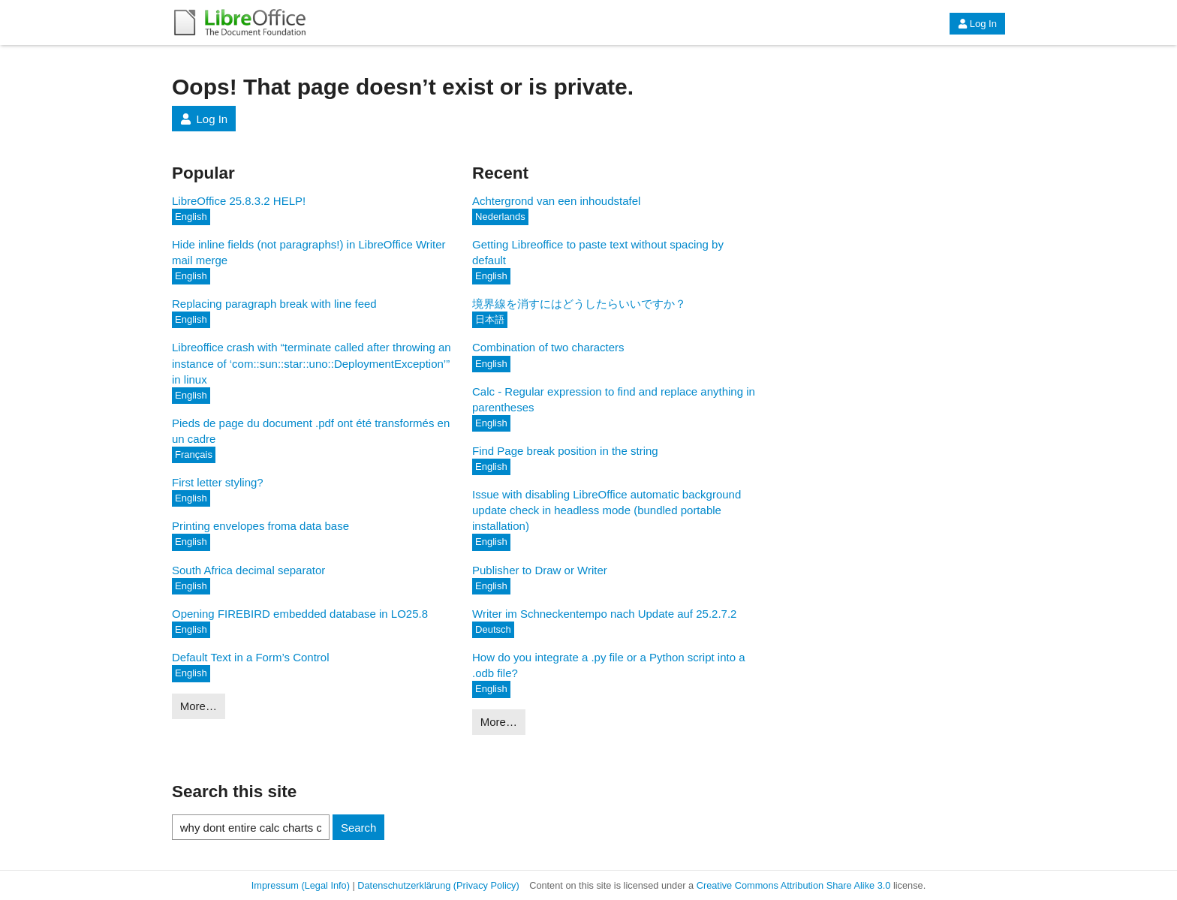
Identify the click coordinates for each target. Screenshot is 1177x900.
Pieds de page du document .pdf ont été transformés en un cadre (311, 431)
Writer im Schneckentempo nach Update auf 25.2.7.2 (604, 613)
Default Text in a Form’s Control (251, 657)
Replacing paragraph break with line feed (274, 303)
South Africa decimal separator (248, 570)
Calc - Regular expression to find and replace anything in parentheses (613, 399)
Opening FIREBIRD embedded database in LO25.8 (300, 613)
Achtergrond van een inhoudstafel (556, 200)
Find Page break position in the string (565, 450)
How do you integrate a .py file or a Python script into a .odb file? (608, 665)
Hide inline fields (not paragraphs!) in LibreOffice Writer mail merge (309, 252)
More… (198, 706)
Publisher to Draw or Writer (539, 570)
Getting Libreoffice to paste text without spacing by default (598, 252)
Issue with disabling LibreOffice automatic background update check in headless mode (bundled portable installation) (606, 510)
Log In (977, 23)
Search (359, 827)
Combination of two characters (548, 347)
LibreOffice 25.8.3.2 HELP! (239, 200)
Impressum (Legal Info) (300, 885)
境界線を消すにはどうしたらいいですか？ (579, 303)
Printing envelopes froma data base (260, 525)
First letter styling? (217, 482)
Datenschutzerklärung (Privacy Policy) (438, 885)
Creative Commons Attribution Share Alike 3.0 (794, 885)
